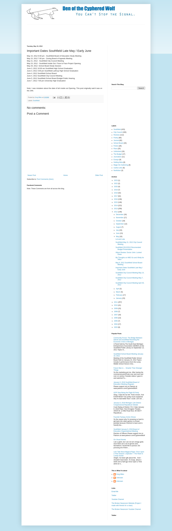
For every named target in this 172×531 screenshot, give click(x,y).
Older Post (99, 175)
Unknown (119, 478)
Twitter (114, 495)
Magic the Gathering (121, 165)
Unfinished (117, 151)
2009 (116, 308)
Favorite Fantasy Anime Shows (125, 417)
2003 (116, 327)
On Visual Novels (120, 440)
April (118, 289)
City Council (118, 132)
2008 (116, 311)
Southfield (36, 100)
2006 (116, 318)
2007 (116, 315)
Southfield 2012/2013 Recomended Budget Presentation (128, 248)
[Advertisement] (76, 35)
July (117, 230)
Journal (116, 140)
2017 (116, 196)
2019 (116, 190)
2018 (116, 193)
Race (115, 149)
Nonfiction (117, 170)
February (119, 295)
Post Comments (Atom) (45, 179)
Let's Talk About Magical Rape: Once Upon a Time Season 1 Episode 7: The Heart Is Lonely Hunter (129, 454)
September (120, 224)
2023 (116, 180)
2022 (116, 183)
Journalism (117, 157)
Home (65, 175)
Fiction (116, 146)
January (119, 298)
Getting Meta (118, 162)
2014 (116, 205)
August (118, 227)
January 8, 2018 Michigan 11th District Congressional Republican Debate (127, 404)
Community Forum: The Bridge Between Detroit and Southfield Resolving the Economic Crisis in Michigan (128, 340)
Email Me (115, 491)
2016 (116, 199)
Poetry (116, 138)
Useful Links (118, 168)
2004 (116, 324)
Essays (116, 160)
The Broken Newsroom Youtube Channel (126, 509)
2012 (116, 212)
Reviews (117, 135)
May (117, 236)
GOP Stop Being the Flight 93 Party (126, 393)
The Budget (118, 154)
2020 (116, 187)
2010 (116, 305)
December (120, 214)
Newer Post (32, 175)
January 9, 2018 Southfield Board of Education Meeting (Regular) (126, 383)
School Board (118, 143)
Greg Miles (38, 97)
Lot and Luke (120, 239)
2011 (116, 302)
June (118, 233)
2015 (116, 202)
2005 (116, 321)
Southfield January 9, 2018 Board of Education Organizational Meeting (126, 430)
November (120, 218)
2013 (116, 209)
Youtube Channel (118, 499)
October (119, 221)
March (118, 292)
